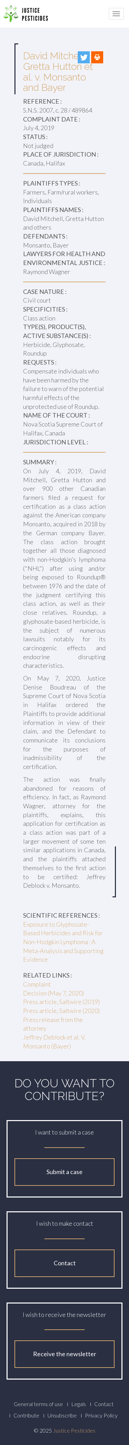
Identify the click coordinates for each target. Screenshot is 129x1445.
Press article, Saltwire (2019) (61, 1001)
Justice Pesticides (74, 1430)
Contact (65, 1263)
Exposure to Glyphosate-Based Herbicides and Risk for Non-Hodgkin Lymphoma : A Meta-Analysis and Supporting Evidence (63, 941)
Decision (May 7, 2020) (53, 993)
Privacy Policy (101, 1415)
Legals (78, 1404)
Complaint (37, 984)
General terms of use (38, 1404)
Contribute (26, 1415)
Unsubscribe (62, 1415)
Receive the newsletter (64, 1354)
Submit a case (64, 1171)
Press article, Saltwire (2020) (61, 1010)
